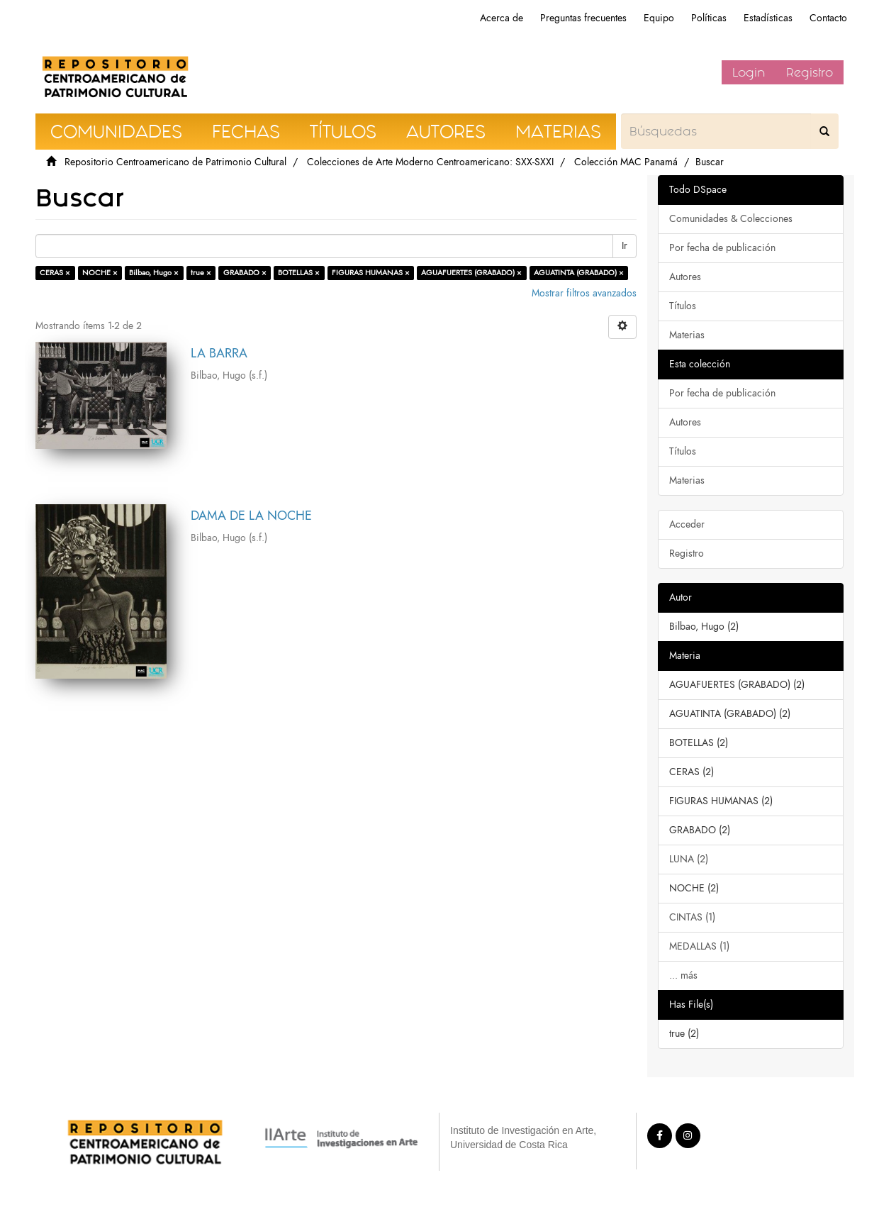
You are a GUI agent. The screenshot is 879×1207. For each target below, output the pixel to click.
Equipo (659, 18)
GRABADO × (245, 272)
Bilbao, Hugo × (154, 272)
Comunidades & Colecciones (731, 219)
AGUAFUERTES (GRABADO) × (471, 272)
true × (201, 272)
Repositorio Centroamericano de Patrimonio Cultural (175, 162)
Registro (809, 72)
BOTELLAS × (299, 272)
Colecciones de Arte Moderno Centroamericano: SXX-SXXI (430, 162)
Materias (687, 335)
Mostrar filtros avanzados (584, 293)
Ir (624, 245)
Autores (685, 277)
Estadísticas (768, 18)
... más (683, 975)
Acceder (687, 524)
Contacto (828, 18)
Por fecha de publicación (722, 248)
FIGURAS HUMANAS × (371, 272)
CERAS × (55, 272)
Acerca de (501, 18)
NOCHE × (100, 272)
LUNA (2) (688, 859)
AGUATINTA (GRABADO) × (579, 272)
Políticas (709, 18)
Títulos (682, 306)
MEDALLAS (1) (699, 946)
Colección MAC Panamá (626, 162)
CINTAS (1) (692, 917)
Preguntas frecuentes (583, 18)
